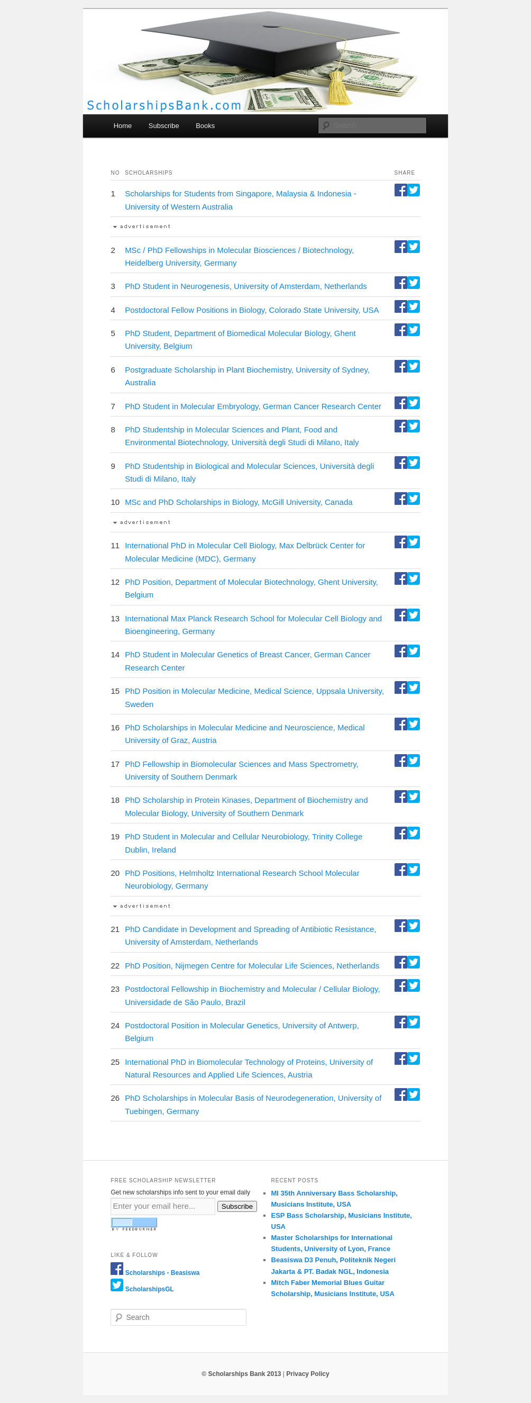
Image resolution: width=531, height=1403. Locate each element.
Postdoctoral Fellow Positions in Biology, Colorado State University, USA (252, 309)
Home (123, 126)
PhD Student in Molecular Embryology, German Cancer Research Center (253, 406)
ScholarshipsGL (149, 1289)
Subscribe (164, 126)
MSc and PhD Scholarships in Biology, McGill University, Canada (238, 501)
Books (205, 126)
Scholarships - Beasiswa (162, 1273)
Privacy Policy (307, 1374)
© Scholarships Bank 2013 (241, 1374)
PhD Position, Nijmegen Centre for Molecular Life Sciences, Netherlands (252, 965)
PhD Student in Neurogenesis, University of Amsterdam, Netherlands (246, 286)
